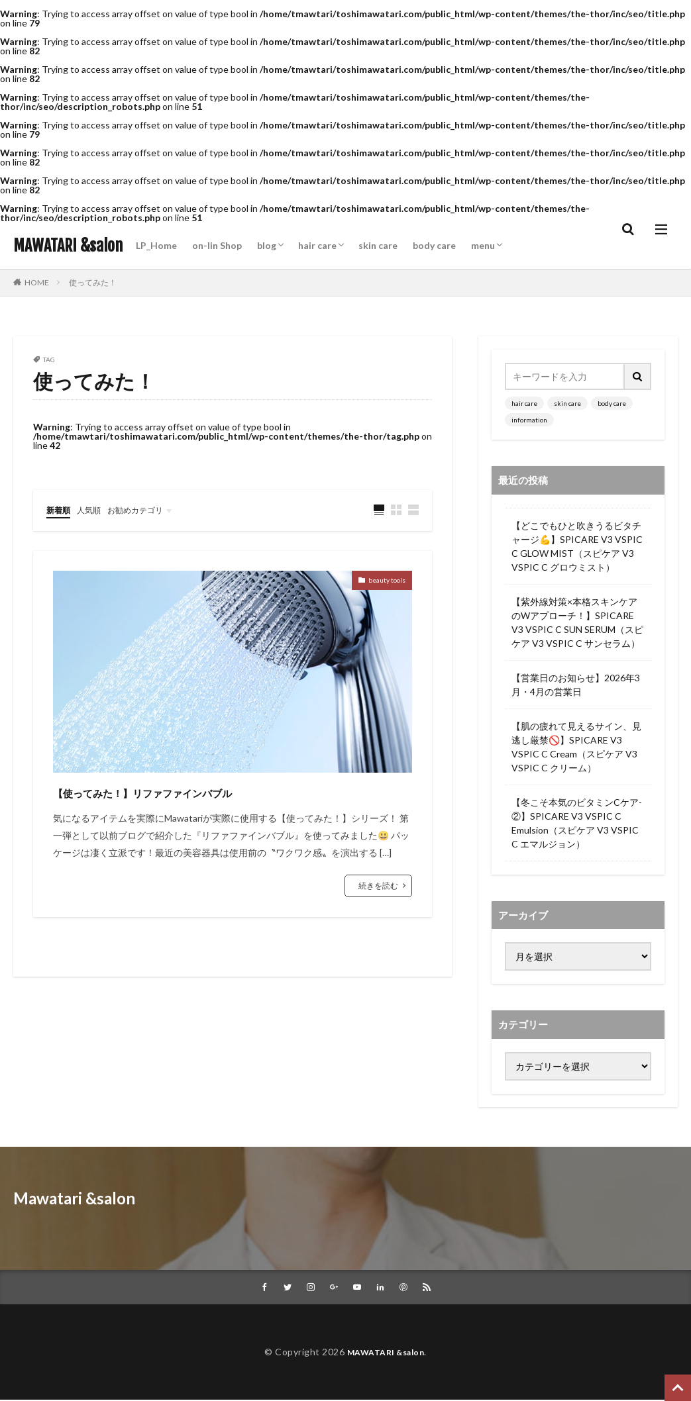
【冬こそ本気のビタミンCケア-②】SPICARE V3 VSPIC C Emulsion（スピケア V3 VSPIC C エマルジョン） (576, 823)
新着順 (60, 509)
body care (434, 245)
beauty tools (379, 583)
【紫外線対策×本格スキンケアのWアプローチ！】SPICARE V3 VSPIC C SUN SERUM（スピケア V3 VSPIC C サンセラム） (577, 622)
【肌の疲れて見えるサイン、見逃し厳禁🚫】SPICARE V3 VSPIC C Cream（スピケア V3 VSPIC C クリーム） (576, 746)
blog (266, 245)
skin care (378, 245)
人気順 (95, 509)
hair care (317, 245)
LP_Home (156, 245)
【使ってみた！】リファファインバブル (200, 791)
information (529, 420)
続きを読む (378, 886)
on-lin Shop (217, 245)
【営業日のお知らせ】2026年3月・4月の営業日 (575, 684)
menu (483, 245)
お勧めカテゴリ (147, 509)
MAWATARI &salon (68, 246)
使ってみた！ (93, 282)
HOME (37, 282)
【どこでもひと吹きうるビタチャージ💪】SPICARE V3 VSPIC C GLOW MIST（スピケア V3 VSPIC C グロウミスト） (577, 546)
